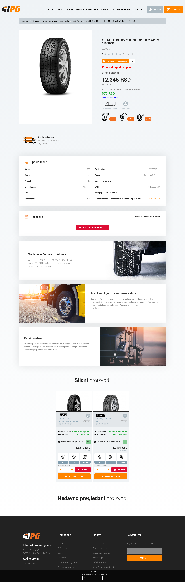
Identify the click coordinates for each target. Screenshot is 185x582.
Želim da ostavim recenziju (92, 227)
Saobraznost (63, 557)
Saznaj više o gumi (74, 476)
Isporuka (61, 553)
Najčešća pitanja (121, 9)
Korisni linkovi (74, 9)
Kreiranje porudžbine (101, 553)
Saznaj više (97, 578)
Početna (24, 21)
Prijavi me (144, 558)
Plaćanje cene (98, 543)
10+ (88, 442)
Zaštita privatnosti (100, 548)
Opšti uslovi (62, 548)
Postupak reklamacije (67, 567)
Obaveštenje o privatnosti (103, 567)
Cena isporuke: (65, 431)
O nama (104, 9)
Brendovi (91, 9)
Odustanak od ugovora (67, 562)
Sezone (47, 9)
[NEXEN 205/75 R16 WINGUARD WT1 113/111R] (74, 401)
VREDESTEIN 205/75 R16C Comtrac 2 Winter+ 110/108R (110, 21)
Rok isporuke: (65, 434)
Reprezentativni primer (110, 97)
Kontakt (139, 9)
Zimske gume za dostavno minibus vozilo (50, 21)
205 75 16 (77, 21)
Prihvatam (87, 578)
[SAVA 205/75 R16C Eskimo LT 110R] (111, 401)
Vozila (58, 9)
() (176, 9)
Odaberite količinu (64, 466)
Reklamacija (97, 557)
